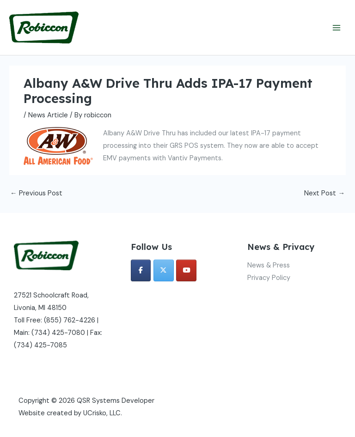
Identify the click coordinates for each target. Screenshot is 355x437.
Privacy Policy (268, 277)
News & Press (268, 265)
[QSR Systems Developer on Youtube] (186, 270)
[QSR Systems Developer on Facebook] (141, 270)
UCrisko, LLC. (102, 413)
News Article (48, 115)
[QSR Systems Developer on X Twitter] (163, 270)
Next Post (324, 193)
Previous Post (36, 193)
